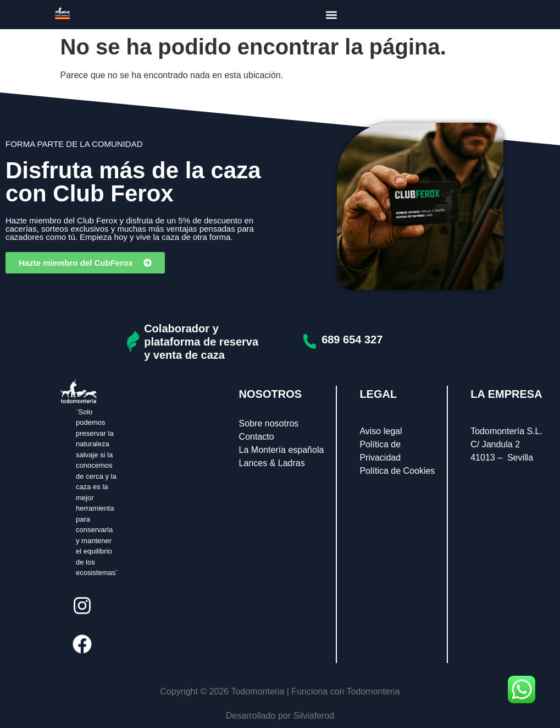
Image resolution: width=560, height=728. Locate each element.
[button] (331, 15)
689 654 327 (351, 339)
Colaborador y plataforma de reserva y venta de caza (201, 341)
